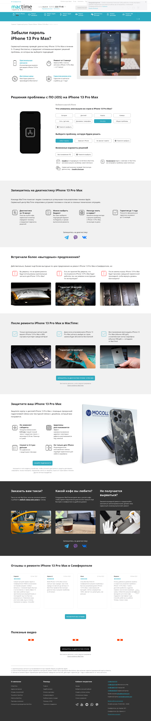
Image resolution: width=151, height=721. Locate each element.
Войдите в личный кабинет (83, 684)
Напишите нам (67, 718)
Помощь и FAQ (47, 696)
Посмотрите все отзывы (75, 612)
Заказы (78, 681)
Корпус (102, 111)
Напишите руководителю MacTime (21, 699)
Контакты (80, 1)
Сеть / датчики (64, 116)
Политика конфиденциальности (100, 718)
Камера (122, 111)
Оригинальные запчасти (27, 57)
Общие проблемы (122, 116)
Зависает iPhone (83, 136)
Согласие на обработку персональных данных (127, 718)
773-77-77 (43, 7)
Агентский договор (81, 718)
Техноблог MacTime (17, 690)
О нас (74, 1)
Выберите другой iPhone (67, 98)
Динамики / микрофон (83, 116)
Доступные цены (27, 71)
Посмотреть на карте (114, 709)
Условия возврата (48, 690)
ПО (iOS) (102, 116)
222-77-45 (59, 7)
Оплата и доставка (66, 1)
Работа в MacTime (16, 693)
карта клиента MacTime (75, 381)
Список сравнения (81, 693)
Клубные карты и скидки (50, 693)
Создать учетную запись (83, 687)
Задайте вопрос (47, 684)
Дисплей (83, 111)
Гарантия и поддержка (50, 699)
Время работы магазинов (115, 696)
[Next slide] (137, 586)
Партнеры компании (17, 696)
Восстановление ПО (64, 150)
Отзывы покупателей (17, 687)
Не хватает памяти (102, 136)
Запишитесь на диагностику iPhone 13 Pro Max (76, 373)
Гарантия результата (63, 71)
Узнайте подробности (42, 458)
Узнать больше (93, 8)
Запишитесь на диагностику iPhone (75, 644)
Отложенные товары (82, 690)
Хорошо (104, 6)
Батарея (64, 111)
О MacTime (14, 681)
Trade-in (45, 681)
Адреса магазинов (16, 684)
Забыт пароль (64, 136)
